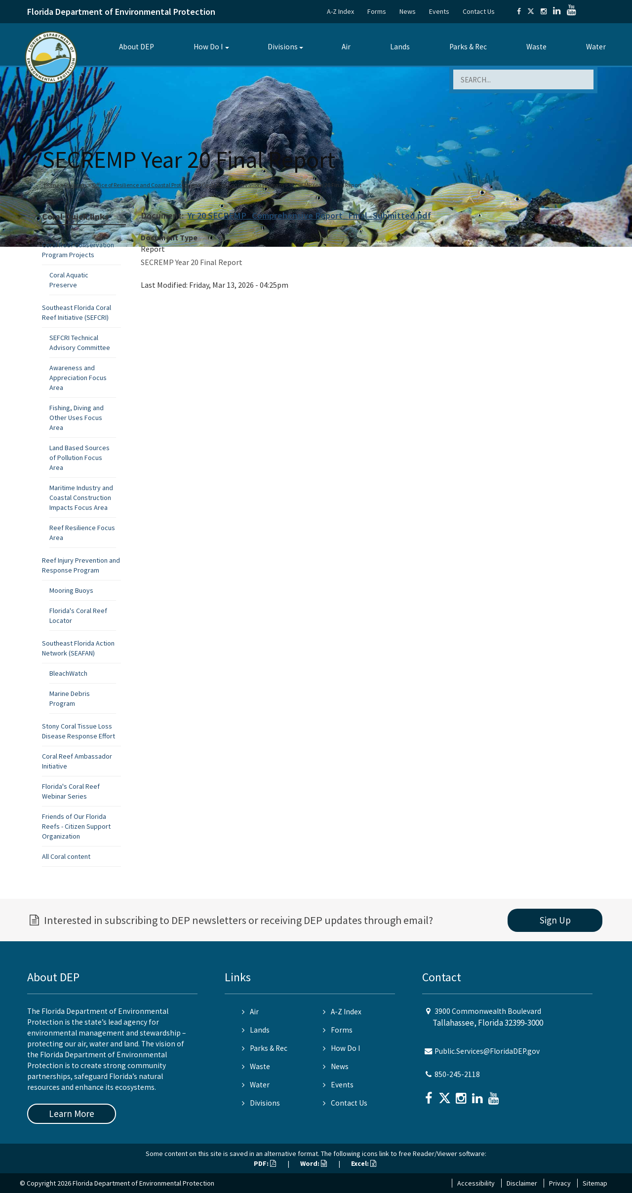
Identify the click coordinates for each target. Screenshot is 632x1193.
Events (439, 11)
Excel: (363, 1163)
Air (346, 46)
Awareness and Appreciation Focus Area (78, 377)
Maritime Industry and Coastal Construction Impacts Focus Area (81, 497)
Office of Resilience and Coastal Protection (144, 185)
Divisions (283, 46)
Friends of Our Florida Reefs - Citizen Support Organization (76, 826)
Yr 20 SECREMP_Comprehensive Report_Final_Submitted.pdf (309, 215)
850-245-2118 (457, 1074)
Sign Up (555, 920)
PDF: (265, 1163)
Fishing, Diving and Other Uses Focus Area (76, 417)
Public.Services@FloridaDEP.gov (487, 1051)
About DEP (136, 46)
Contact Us (479, 11)
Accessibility (476, 1183)
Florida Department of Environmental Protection (121, 11)
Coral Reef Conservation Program (243, 185)
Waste (536, 46)
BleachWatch (68, 673)
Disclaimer (522, 1183)
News (407, 11)
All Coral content (66, 856)
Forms (376, 11)
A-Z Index (340, 11)
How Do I (208, 46)
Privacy (560, 1183)
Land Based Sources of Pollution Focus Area (79, 457)
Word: (313, 1163)
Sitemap (595, 1183)
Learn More (71, 1113)
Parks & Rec (468, 46)
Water (596, 46)
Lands (400, 46)
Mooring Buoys (71, 590)
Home (51, 185)
